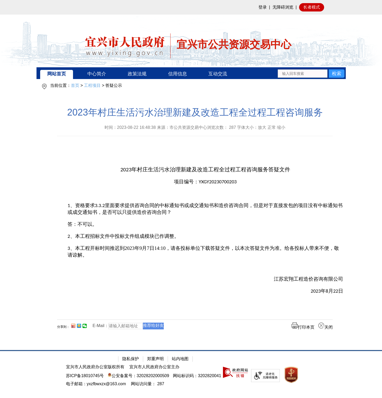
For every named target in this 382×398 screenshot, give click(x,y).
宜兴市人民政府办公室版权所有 (95, 367)
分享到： (63, 327)
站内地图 (180, 359)
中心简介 (96, 73)
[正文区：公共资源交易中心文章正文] (195, 222)
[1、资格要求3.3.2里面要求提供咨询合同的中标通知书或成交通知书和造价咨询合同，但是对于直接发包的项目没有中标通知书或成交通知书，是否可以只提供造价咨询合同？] (205, 209)
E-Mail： (100, 325)
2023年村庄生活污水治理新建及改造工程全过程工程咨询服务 (195, 112)
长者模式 (311, 7)
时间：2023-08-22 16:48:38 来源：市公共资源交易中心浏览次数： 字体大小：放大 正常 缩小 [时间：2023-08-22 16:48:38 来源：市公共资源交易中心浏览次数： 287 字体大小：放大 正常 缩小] (195, 127)
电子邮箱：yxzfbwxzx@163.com (96, 384)
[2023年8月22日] (205, 291)
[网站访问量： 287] (147, 384)
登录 (262, 7)
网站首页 (56, 73)
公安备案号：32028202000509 (138, 375)
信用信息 (177, 73)
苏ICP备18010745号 (85, 375)
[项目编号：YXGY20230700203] (205, 181)
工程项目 (92, 85)
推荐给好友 (153, 325)
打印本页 (303, 327)
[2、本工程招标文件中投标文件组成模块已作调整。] (205, 236)
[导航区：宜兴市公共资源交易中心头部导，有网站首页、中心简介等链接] (191, 73)
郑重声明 (155, 359)
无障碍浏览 (282, 7)
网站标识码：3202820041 (197, 375)
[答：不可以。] (205, 224)
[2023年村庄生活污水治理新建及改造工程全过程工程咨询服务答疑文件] (205, 169)
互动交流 (217, 73)
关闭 (325, 327)
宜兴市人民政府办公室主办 (154, 367)
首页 (75, 85)
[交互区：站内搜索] (311, 73)
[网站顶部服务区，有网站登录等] (191, 7)
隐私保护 (130, 359)
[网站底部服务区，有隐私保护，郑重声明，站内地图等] (191, 374)
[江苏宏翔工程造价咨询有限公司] (205, 279)
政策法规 (137, 73)
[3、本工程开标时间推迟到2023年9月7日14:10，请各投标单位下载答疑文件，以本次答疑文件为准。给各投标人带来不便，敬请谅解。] (205, 251)
